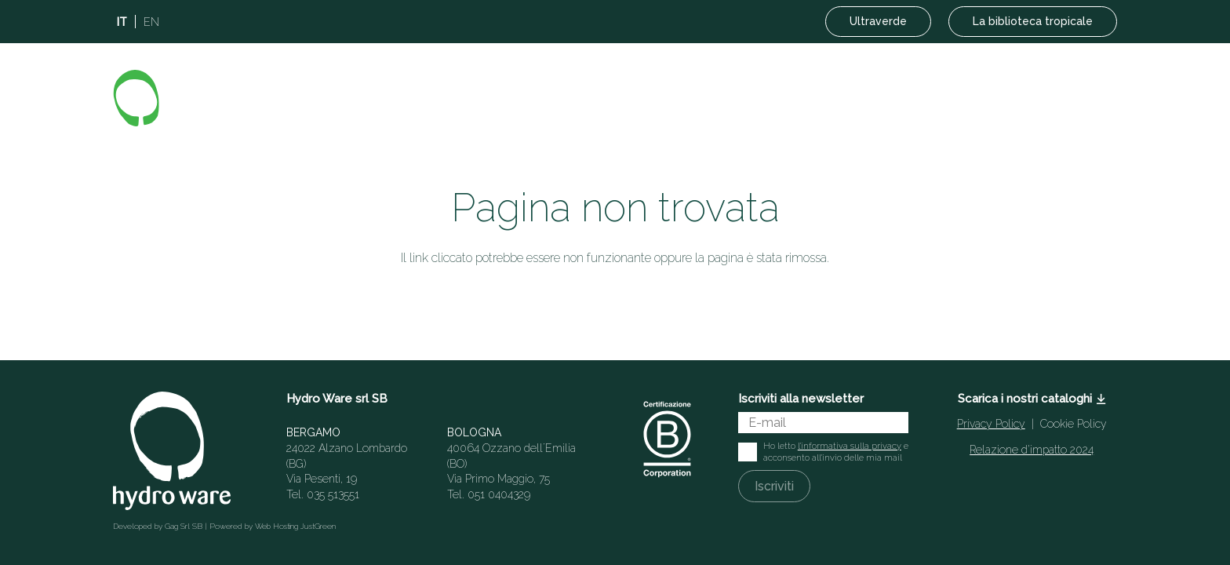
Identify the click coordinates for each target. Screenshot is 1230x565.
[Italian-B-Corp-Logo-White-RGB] (667, 439)
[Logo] (206, 98)
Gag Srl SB (183, 526)
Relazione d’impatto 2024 (1032, 449)
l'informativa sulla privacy (849, 445)
